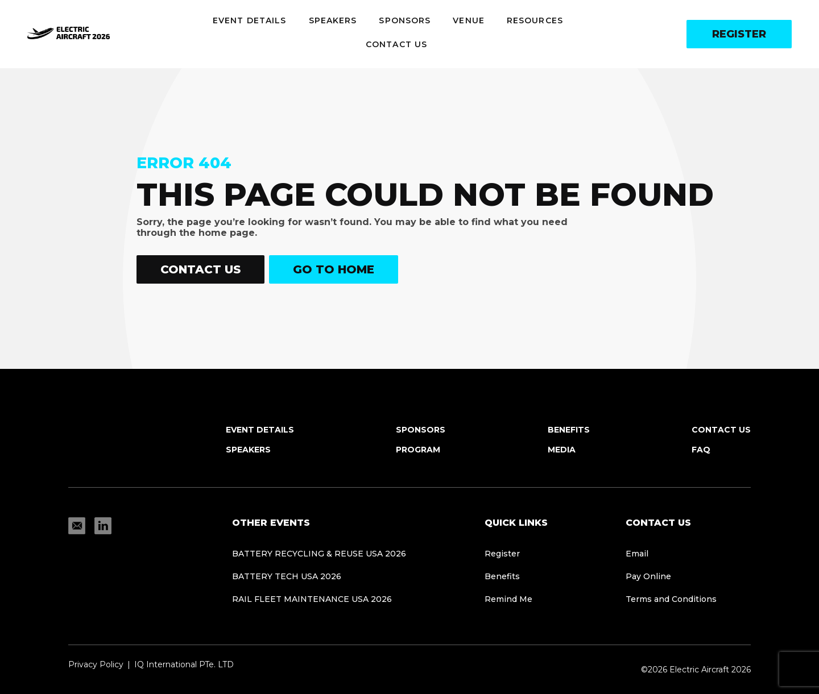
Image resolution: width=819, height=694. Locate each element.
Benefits (569, 430)
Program (418, 449)
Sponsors (405, 20)
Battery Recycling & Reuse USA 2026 (319, 553)
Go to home (333, 269)
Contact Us (396, 44)
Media (562, 449)
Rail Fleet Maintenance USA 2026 (312, 599)
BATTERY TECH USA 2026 (286, 576)
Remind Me (508, 599)
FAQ (701, 449)
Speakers (333, 20)
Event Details (249, 20)
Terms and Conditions (671, 599)
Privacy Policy (95, 664)
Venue (469, 20)
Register (739, 34)
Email (637, 553)
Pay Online (648, 576)
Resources (535, 20)
